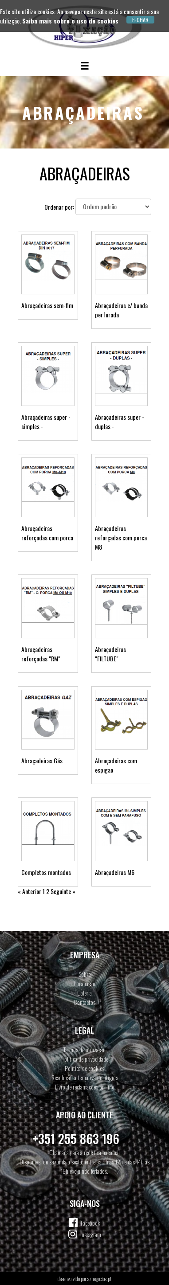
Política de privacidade (84, 1058)
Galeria (84, 992)
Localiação (84, 983)
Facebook (90, 1222)
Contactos (84, 1002)
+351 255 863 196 (75, 1138)
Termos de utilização (84, 1049)
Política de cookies (84, 1068)
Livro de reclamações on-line (84, 1086)
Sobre (84, 974)
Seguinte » (63, 891)
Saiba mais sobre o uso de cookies (70, 20)
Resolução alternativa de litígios (84, 1077)
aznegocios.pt (99, 1278)
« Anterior (29, 891)
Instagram (90, 1234)
